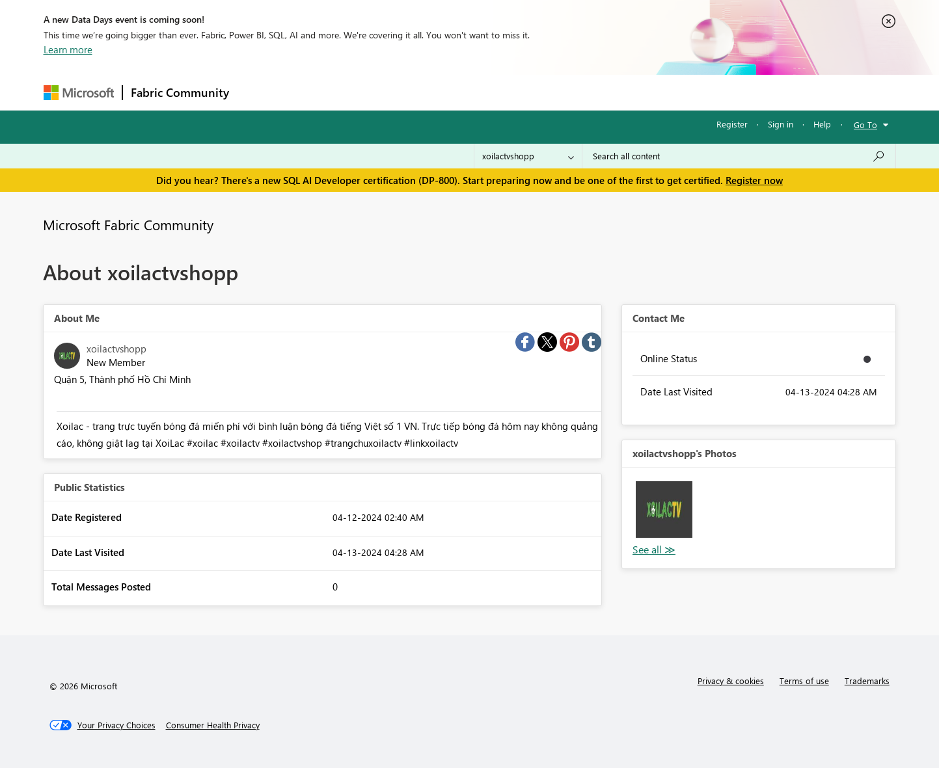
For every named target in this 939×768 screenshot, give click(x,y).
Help (822, 123)
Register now (754, 180)
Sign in (780, 123)
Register (732, 123)
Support (590, 92)
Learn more (68, 49)
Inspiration (316, 92)
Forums (259, 92)
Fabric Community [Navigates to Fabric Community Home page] (180, 92)
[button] (664, 509)
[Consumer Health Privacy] (213, 725)
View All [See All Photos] (654, 549)
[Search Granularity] (528, 156)
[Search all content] (739, 156)
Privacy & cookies (731, 680)
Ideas (369, 92)
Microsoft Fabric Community (128, 224)
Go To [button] (865, 124)
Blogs (485, 92)
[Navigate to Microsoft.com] (79, 92)
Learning (535, 92)
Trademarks (867, 680)
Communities (427, 92)
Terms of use (804, 680)
